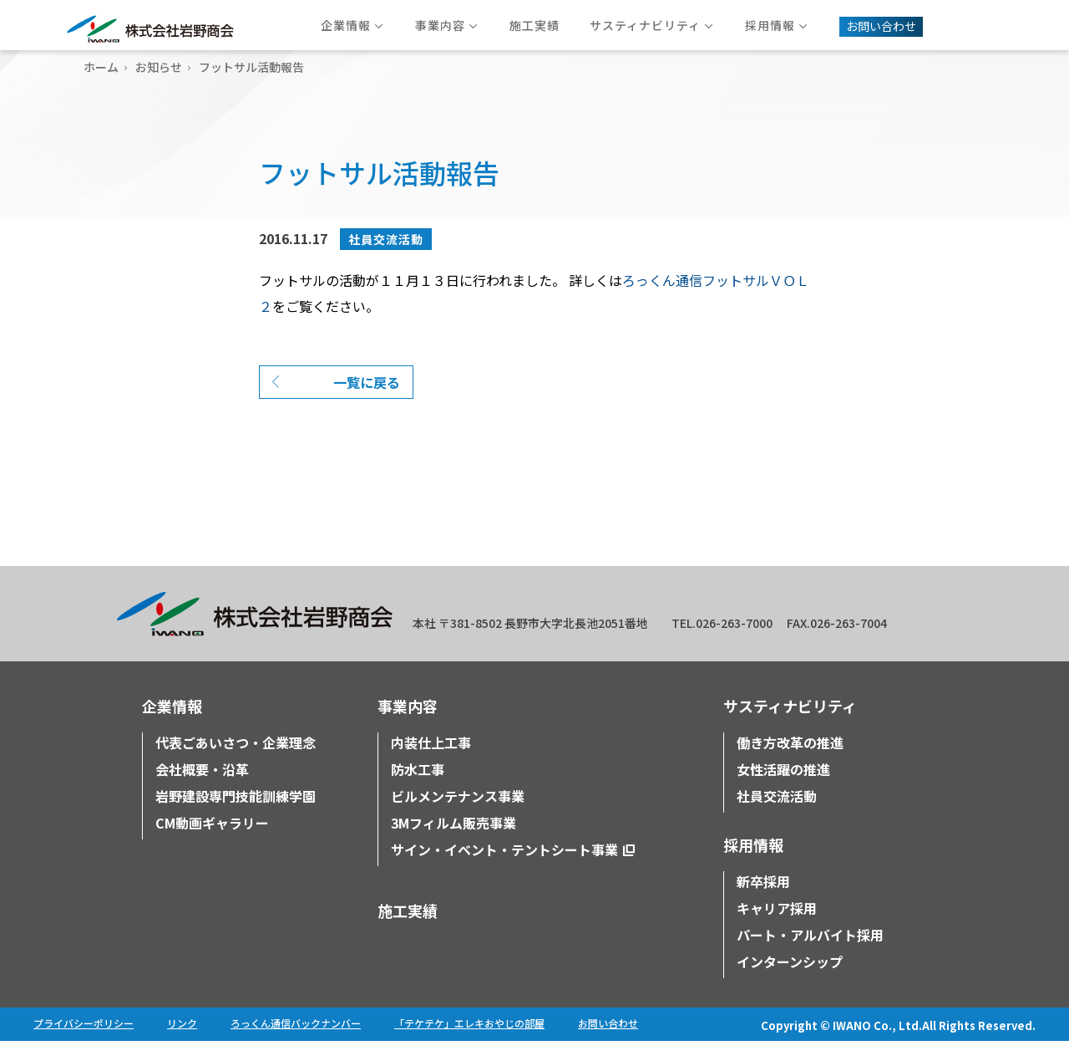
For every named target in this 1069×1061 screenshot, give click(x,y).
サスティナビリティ (790, 726)
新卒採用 (763, 901)
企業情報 (172, 726)
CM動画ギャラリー (212, 843)
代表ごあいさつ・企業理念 (235, 762)
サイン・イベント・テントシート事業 (504, 870)
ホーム (101, 67)
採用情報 (753, 864)
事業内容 (407, 726)
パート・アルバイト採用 (810, 955)
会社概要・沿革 (202, 789)
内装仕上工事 (431, 762)
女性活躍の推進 (783, 789)
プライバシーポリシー (83, 1043)
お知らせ (158, 67)
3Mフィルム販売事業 (453, 843)
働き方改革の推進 (790, 762)
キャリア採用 (777, 928)
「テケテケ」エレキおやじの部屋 (469, 1043)
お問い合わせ (608, 1043)
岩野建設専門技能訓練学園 (235, 816)
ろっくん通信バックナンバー (296, 1043)
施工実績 (407, 930)
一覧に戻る (366, 402)
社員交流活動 (385, 239)
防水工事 (417, 789)
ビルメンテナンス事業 (457, 816)
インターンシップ (790, 982)
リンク (182, 1043)
